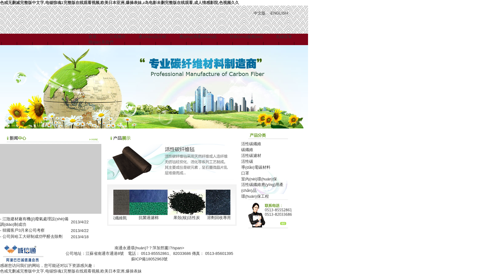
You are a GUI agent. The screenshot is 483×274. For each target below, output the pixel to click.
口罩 (245, 173)
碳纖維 (247, 149)
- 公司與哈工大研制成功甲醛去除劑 (31, 236)
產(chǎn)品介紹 (152, 36)
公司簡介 (118, 36)
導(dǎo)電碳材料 (255, 167)
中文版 (260, 13)
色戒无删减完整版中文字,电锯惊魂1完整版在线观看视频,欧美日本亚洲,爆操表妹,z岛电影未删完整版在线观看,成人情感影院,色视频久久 (119, 2)
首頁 (92, 36)
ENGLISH (279, 13)
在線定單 (284, 36)
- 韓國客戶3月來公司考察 (22, 230)
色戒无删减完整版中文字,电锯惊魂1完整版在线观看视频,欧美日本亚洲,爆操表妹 (71, 271)
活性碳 (247, 161)
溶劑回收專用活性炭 (226, 217)
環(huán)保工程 (255, 196)
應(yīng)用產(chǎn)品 (198, 36)
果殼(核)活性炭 (187, 217)
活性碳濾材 (251, 155)
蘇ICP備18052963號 (149, 259)
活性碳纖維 (251, 143)
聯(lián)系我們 (100, 42)
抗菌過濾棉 (150, 217)
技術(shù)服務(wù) (246, 36)
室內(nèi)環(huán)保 (259, 179)
